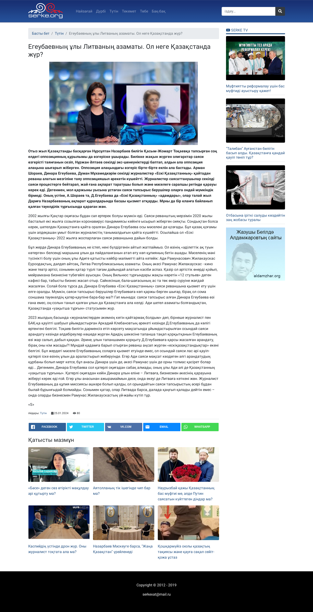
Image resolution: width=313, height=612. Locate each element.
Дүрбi (101, 11)
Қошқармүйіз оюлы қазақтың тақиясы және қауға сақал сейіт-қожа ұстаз (186, 552)
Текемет (129, 11)
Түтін (113, 11)
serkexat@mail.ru (157, 594)
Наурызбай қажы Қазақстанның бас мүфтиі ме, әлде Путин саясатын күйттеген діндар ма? (186, 493)
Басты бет (41, 33)
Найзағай (84, 11)
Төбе (144, 11)
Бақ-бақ (158, 11)
